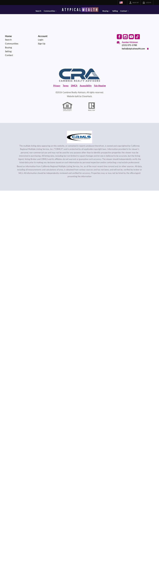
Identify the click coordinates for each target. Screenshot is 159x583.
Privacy (56, 85)
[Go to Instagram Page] (125, 36)
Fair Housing (100, 85)
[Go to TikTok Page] (137, 36)
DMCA (74, 85)
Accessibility (86, 85)
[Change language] (122, 2)
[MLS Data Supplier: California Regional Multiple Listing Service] (79, 137)
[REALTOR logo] (92, 106)
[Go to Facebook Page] (119, 36)
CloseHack (87, 96)
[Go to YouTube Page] (131, 36)
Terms (65, 85)
